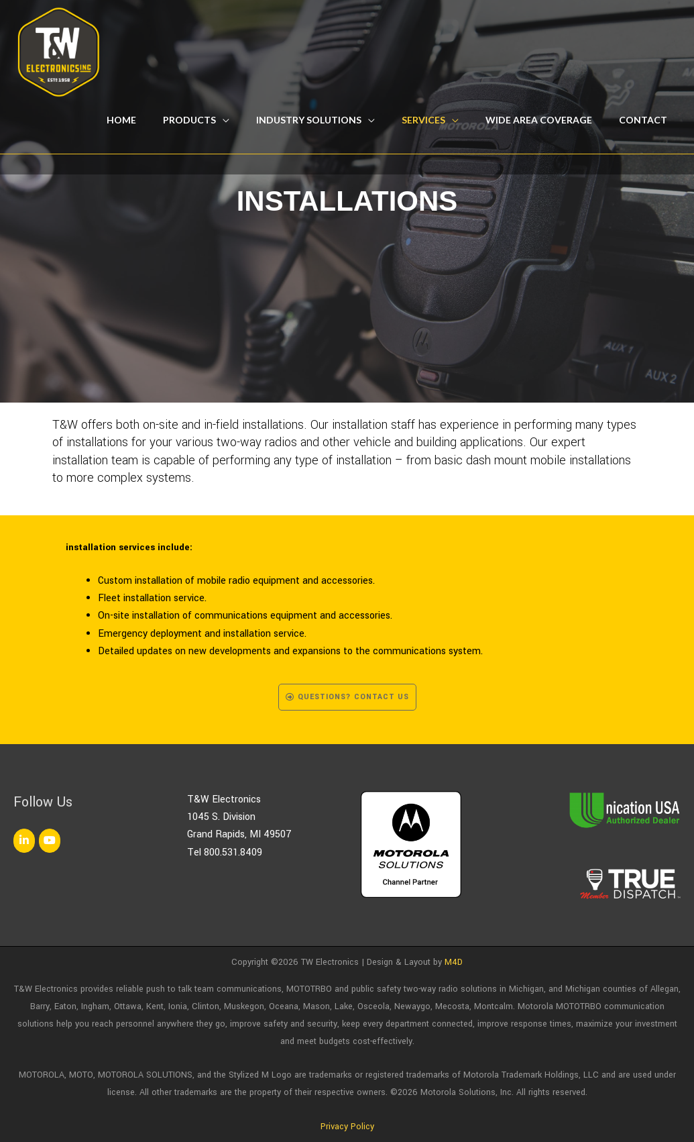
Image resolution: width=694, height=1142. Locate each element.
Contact (643, 119)
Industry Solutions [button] (308, 119)
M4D (454, 962)
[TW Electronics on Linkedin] (24, 841)
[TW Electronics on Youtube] (49, 841)
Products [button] (189, 119)
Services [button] (423, 119)
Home (121, 119)
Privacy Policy (347, 1127)
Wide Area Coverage (538, 119)
